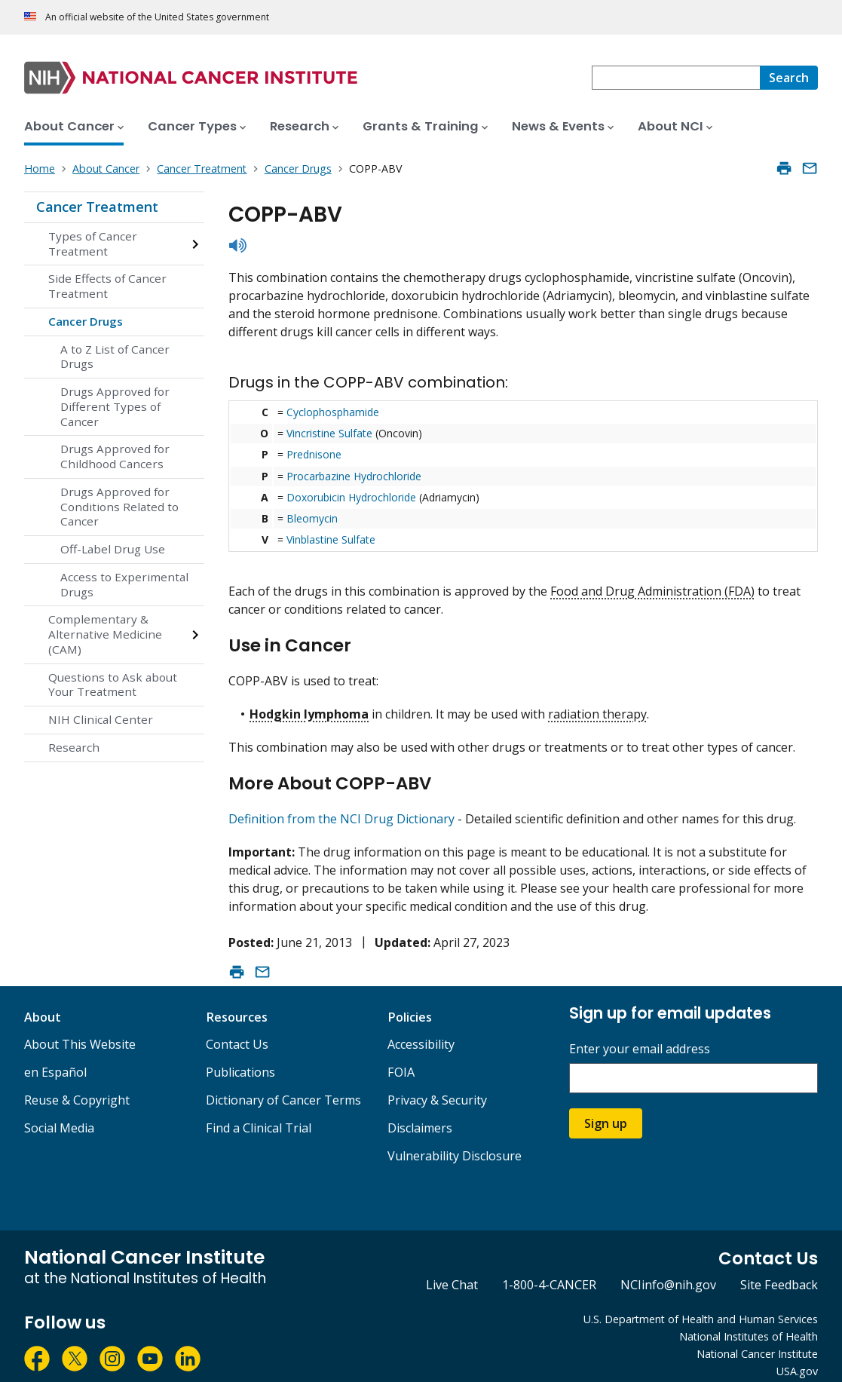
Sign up (605, 1110)
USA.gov (797, 1358)
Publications (240, 1059)
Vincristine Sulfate (329, 433)
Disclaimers (419, 1115)
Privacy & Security (437, 1087)
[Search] (789, 78)
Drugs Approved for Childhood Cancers (115, 456)
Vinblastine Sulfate (330, 539)
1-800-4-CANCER (549, 1272)
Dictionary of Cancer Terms (283, 1087)
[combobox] (676, 78)
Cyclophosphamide (332, 412)
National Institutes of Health (748, 1323)
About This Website (80, 1031)
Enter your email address (639, 1036)
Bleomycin (312, 518)
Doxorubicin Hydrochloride (351, 497)
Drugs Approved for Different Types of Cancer (115, 406)
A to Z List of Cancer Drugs (115, 357)
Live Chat (452, 1272)
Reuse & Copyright (77, 1087)
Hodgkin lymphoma (309, 707)
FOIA (401, 1059)
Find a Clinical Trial (258, 1115)
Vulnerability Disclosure (454, 1143)
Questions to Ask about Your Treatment (112, 685)
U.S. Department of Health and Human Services (700, 1306)
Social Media (59, 1115)
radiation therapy (597, 707)
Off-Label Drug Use (112, 548)
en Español (55, 1059)
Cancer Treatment (97, 207)
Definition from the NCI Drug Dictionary (341, 806)
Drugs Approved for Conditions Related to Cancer (119, 506)
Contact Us (237, 1031)
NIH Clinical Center (100, 719)
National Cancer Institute (757, 1341)
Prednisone (313, 454)
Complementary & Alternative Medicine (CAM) (105, 634)
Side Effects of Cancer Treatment (107, 286)
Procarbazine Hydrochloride (353, 476)
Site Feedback (779, 1272)
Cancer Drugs (85, 321)
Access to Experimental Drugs (124, 584)
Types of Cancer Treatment (92, 243)
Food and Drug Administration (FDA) (652, 591)
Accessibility (421, 1031)
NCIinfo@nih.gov (668, 1272)
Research (74, 747)
